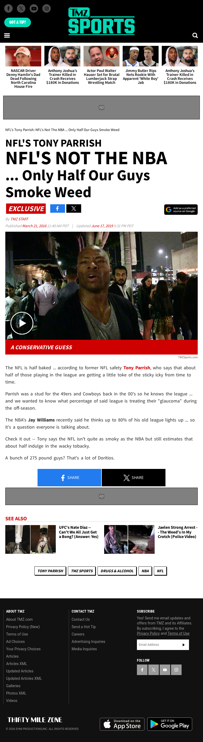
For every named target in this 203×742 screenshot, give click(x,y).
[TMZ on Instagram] (46, 8)
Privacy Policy (148, 633)
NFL (160, 570)
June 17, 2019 (102, 225)
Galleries (13, 686)
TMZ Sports (82, 570)
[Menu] (7, 35)
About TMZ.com (19, 619)
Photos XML (16, 693)
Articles (12, 656)
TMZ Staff (19, 218)
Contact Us (81, 619)
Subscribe (183, 644)
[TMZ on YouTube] (165, 670)
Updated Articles (19, 671)
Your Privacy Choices (23, 649)
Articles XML (16, 664)
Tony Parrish (50, 570)
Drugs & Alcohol (116, 570)
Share (69, 478)
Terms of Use (17, 634)
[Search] (195, 35)
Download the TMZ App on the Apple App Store (122, 724)
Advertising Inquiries (88, 641)
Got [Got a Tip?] (17, 22)
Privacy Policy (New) (23, 627)
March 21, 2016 (34, 225)
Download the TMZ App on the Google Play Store (169, 724)
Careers (78, 634)
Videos (11, 701)
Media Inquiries (84, 649)
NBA (145, 570)
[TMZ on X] (21, 8)
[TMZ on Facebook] (8, 8)
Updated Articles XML (24, 678)
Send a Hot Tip (84, 627)
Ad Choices (15, 641)
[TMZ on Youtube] (34, 8)
